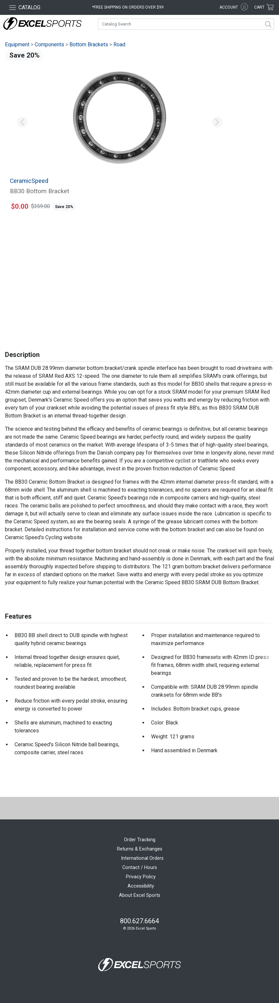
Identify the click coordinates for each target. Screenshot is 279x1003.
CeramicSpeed (29, 181)
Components (49, 44)
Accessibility (141, 886)
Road (119, 44)
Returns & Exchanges (139, 849)
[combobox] (186, 24)
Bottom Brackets (88, 44)
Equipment (17, 44)
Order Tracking (139, 840)
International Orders (142, 858)
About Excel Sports (139, 895)
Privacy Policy (141, 877)
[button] (22, 122)
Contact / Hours (139, 867)
